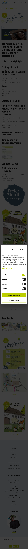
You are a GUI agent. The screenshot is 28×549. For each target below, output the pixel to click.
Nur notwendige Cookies (14, 300)
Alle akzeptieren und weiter (14, 295)
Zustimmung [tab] (5, 250)
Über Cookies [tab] (23, 250)
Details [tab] (14, 250)
